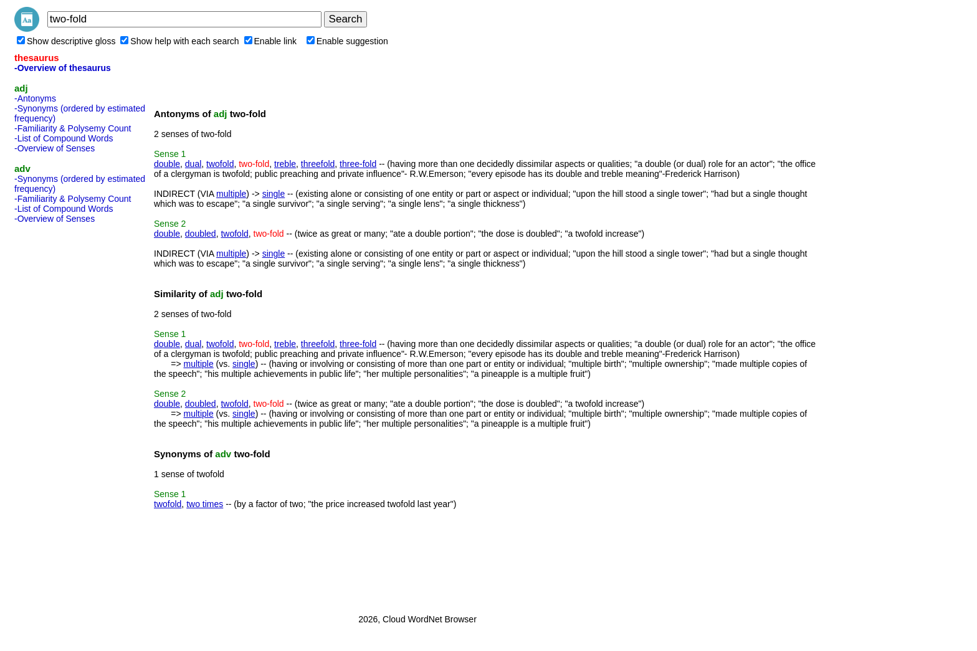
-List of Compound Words (63, 138)
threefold (318, 164)
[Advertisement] (64, 415)
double (167, 164)
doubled (200, 234)
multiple (231, 194)
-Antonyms (35, 98)
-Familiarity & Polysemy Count (72, 128)
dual (193, 164)
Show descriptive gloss (66, 41)
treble (285, 164)
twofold (220, 164)
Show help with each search (179, 41)
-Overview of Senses (54, 148)
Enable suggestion (347, 41)
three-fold (358, 164)
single (273, 194)
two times (204, 504)
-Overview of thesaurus (62, 68)
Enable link (270, 41)
